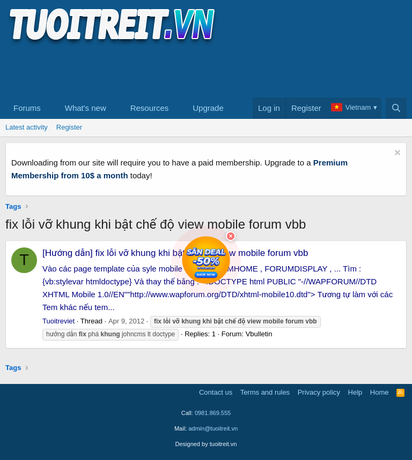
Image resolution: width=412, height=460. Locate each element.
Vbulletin (259, 334)
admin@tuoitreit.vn (213, 428)
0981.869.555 (213, 413)
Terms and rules (265, 392)
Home (379, 392)
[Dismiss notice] (396, 154)
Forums (27, 107)
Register (69, 127)
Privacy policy (319, 392)
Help (355, 392)
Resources (149, 107)
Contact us (215, 392)
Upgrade (208, 107)
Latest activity (26, 127)
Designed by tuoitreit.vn (206, 444)
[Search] (396, 108)
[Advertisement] (200, 70)
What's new (85, 107)
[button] (49, 108)
